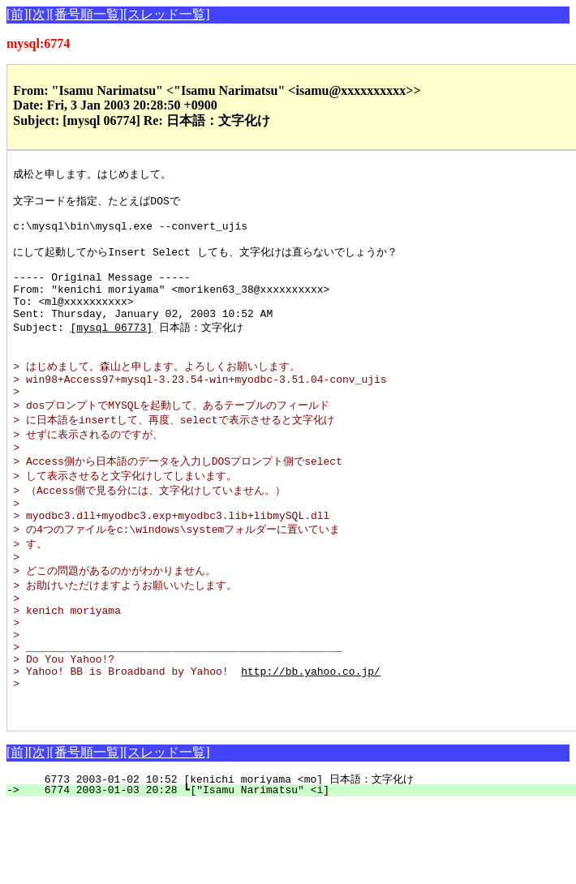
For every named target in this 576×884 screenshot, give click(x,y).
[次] (39, 14)
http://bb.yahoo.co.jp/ (310, 741)
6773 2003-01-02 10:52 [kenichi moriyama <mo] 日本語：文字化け (295, 857)
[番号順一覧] (86, 14)
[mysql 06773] (112, 352)
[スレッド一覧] (166, 14)
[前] (17, 14)
